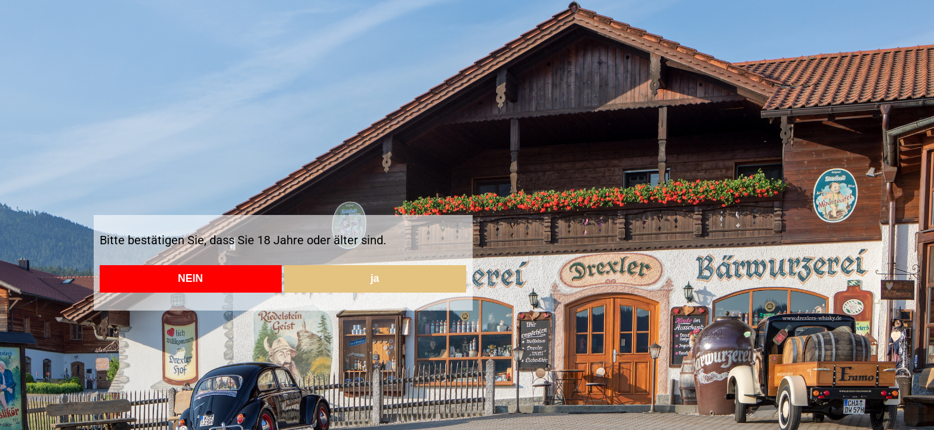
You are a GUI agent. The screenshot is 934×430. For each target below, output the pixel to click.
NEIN (190, 278)
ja (375, 278)
